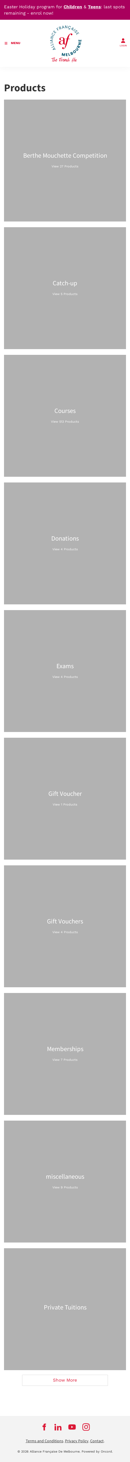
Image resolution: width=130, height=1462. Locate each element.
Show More (65, 1380)
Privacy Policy (76, 1441)
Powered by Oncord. (97, 1451)
